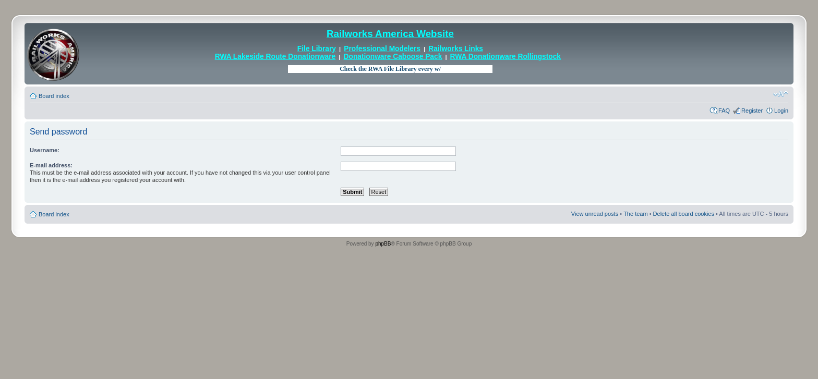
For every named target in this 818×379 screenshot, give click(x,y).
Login (781, 110)
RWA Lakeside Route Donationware (275, 56)
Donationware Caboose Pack (393, 56)
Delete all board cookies (683, 214)
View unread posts (594, 214)
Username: (44, 150)
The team (635, 214)
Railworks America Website (390, 33)
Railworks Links (455, 49)
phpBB (383, 244)
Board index (54, 96)
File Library (316, 49)
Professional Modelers (382, 49)
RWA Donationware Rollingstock (505, 56)
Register (752, 110)
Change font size (780, 94)
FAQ (724, 110)
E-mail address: (51, 165)
